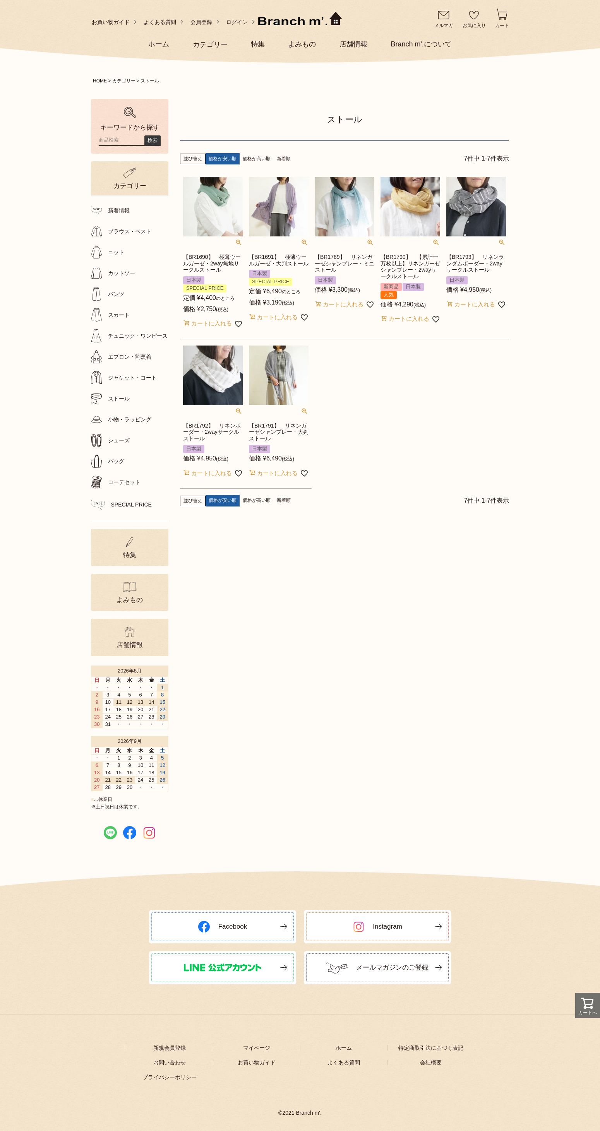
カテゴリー (123, 81)
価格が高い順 (257, 158)
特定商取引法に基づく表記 (430, 1048)
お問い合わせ (169, 1062)
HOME (100, 81)
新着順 (284, 158)
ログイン (237, 22)
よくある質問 (160, 22)
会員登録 (201, 22)
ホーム (344, 1048)
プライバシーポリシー (169, 1077)
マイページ (256, 1048)
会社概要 (431, 1062)
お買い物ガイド (111, 22)
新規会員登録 (169, 1048)
